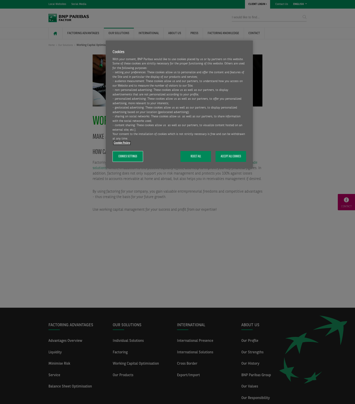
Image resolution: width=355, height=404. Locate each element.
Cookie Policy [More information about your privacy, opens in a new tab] (122, 143)
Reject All (196, 156)
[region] (179, 104)
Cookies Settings (127, 156)
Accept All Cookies (231, 156)
